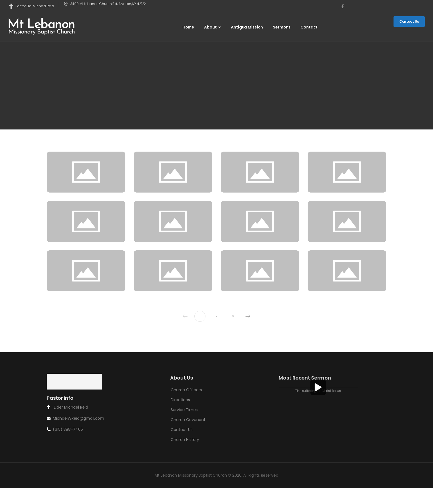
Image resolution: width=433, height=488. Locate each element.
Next (246, 316)
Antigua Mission (247, 27)
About (210, 27)
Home (188, 27)
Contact (309, 27)
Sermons (282, 27)
